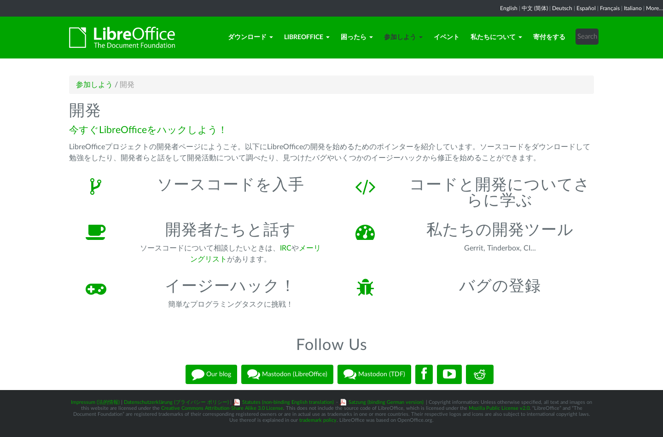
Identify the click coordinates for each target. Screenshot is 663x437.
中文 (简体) (535, 8)
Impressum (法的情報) (95, 402)
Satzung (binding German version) (386, 402)
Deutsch (562, 8)
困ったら (357, 37)
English (509, 8)
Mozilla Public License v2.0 (499, 408)
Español (586, 8)
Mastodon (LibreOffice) (287, 374)
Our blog (211, 374)
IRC (285, 248)
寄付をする (549, 37)
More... (654, 8)
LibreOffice (307, 37)
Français (610, 8)
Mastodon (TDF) (374, 374)
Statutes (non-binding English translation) (288, 402)
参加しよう (403, 37)
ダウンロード (250, 37)
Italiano (633, 8)
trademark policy (318, 420)
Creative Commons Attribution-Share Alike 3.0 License (222, 408)
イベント (446, 37)
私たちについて (496, 37)
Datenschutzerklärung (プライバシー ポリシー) (176, 402)
